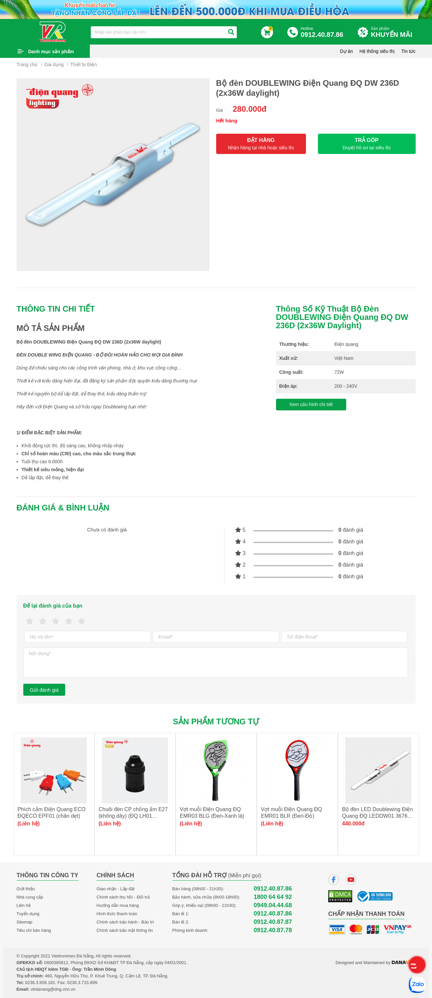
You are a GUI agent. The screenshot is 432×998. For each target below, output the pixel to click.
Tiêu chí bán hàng (34, 930)
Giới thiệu (26, 888)
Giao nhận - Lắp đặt (115, 888)
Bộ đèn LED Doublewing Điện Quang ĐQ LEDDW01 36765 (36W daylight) (377, 815)
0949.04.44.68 (273, 905)
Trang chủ (27, 64)
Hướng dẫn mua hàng (117, 905)
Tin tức (408, 51)
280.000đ (249, 108)
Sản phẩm (393, 32)
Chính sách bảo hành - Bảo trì (125, 922)
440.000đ (353, 823)
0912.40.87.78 (273, 930)
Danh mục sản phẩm (51, 51)
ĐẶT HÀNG (261, 143)
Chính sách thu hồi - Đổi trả (123, 897)
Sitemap (25, 922)
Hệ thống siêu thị (377, 51)
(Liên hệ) (29, 823)
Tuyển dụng (28, 913)
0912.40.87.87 (273, 922)
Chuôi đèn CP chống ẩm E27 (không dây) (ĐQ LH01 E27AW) (133, 815)
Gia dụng (54, 64)
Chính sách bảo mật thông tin (124, 930)
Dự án (346, 51)
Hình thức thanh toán (116, 913)
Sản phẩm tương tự (216, 721)
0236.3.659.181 (40, 982)
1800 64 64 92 (273, 897)
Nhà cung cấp (30, 897)
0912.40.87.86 (273, 889)
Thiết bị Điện (83, 64)
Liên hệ (24, 905)
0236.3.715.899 (82, 982)
